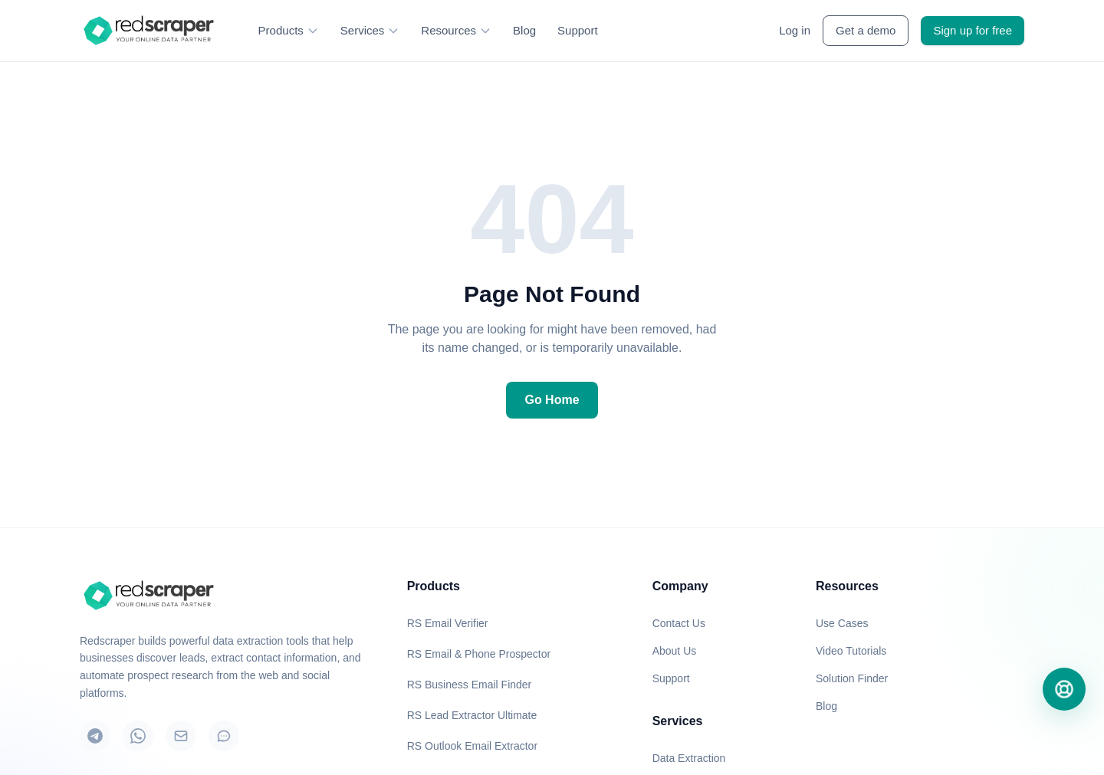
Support (577, 30)
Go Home (551, 399)
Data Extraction (689, 758)
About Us (674, 651)
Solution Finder (852, 678)
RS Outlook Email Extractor (472, 746)
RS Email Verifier (447, 623)
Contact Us (678, 623)
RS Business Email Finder (469, 684)
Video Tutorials (851, 651)
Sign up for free (972, 30)
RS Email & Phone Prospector (479, 654)
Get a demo (865, 30)
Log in (794, 30)
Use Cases (842, 623)
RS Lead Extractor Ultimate (472, 715)
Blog (524, 30)
